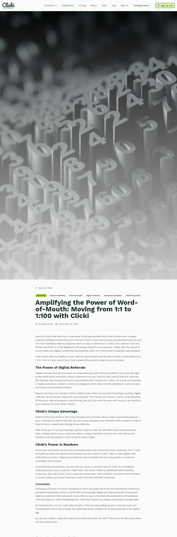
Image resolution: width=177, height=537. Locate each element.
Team (104, 5)
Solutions (50, 5)
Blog (114, 5)
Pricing (82, 5)
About (93, 5)
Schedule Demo (141, 5)
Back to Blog (43, 288)
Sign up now (165, 5)
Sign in (124, 5)
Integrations (67, 5)
